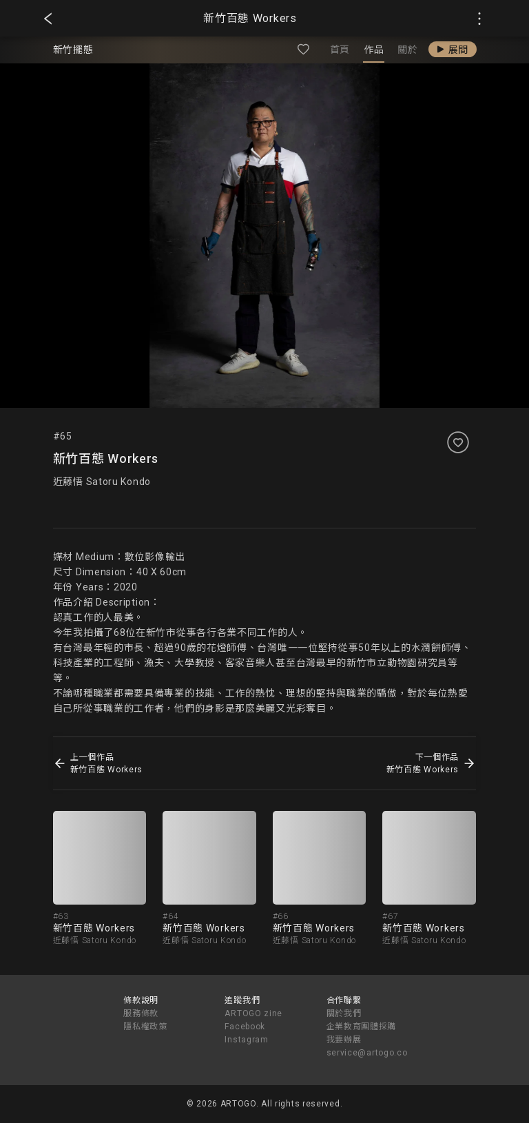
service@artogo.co (367, 1053)
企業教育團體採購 (361, 1026)
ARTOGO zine (253, 1013)
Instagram (246, 1039)
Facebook (245, 1026)
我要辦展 (344, 1039)
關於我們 (344, 1013)
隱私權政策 (145, 1026)
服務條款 (140, 1013)
